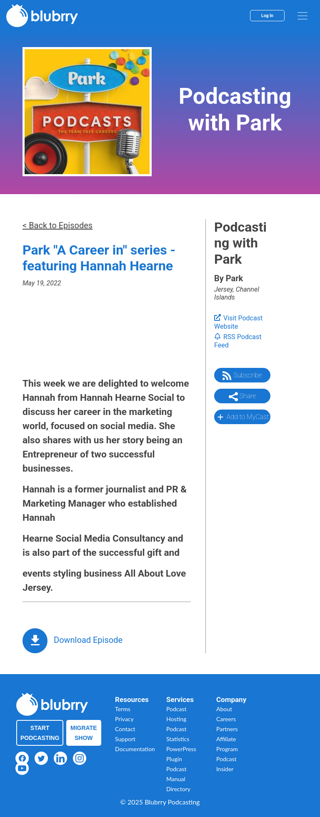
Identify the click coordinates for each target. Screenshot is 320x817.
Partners (227, 728)
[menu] (302, 16)
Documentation (135, 748)
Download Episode (88, 640)
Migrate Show (83, 733)
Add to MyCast (242, 417)
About (224, 708)
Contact (125, 728)
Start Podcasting (39, 733)
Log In (267, 15)
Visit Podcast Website (238, 322)
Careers (226, 718)
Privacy (124, 718)
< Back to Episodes (57, 225)
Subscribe (242, 375)
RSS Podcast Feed (238, 341)
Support (125, 738)
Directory (178, 788)
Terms (122, 708)
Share (242, 396)
